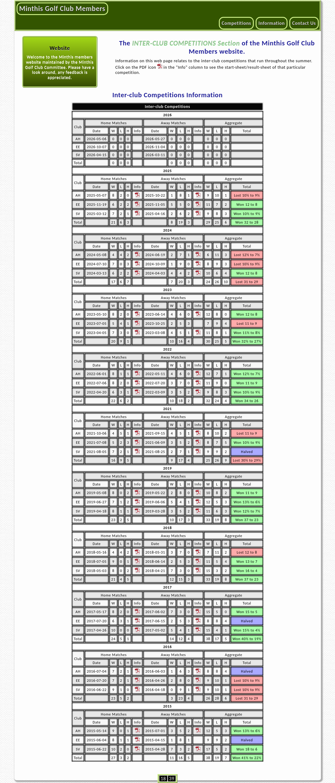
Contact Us (304, 23)
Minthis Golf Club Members (62, 8)
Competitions (236, 23)
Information (271, 23)
